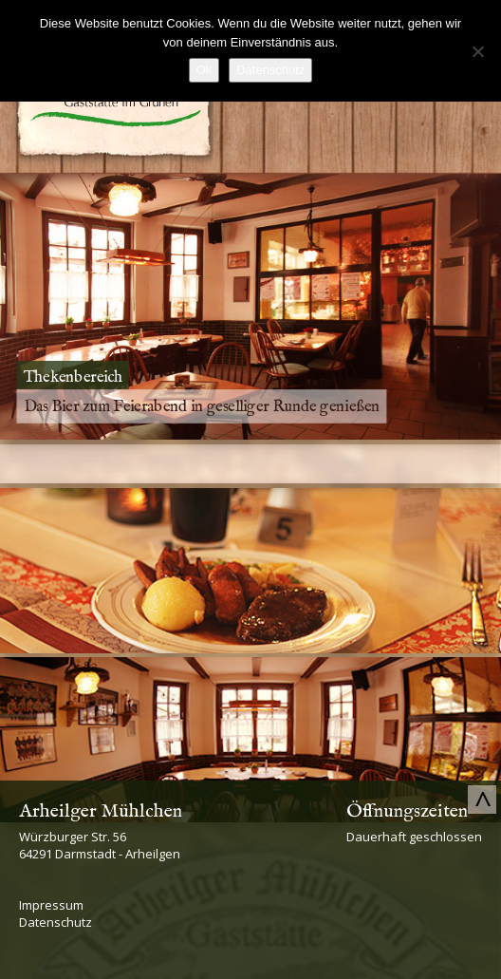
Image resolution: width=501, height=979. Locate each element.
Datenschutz (55, 922)
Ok (204, 70)
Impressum (51, 904)
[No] (477, 51)
